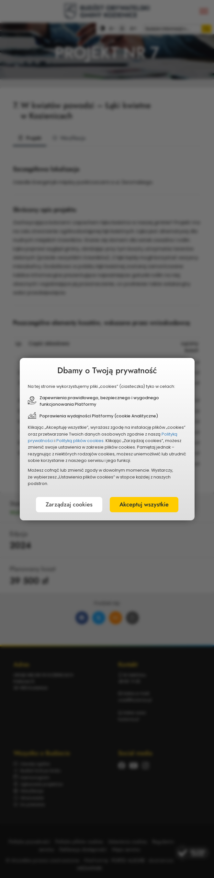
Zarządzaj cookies (69, 504)
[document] (107, 439)
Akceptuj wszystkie (144, 504)
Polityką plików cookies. (80, 440)
